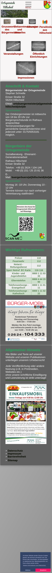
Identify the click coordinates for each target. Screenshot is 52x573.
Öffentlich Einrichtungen (38, 55)
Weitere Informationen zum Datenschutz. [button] (34, 565)
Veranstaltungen (13, 53)
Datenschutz (15, 450)
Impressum (14, 453)
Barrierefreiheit (17, 456)
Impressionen (26, 77)
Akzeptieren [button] (43, 570)
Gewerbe (32, 26)
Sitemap (13, 460)
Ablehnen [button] (27, 570)
